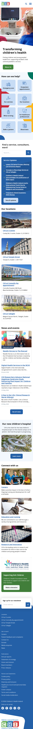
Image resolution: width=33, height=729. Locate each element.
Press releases (6, 668)
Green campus (6, 690)
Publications (5, 654)
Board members (6, 665)
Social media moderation (9, 695)
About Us (8, 67)
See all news (16, 412)
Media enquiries (6, 645)
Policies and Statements (8, 674)
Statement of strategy (8, 659)
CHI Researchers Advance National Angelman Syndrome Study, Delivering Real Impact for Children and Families (15, 380)
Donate (3, 642)
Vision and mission (7, 662)
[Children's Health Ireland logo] (5, 3)
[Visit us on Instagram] (14, 708)
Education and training (10, 517)
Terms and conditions (8, 692)
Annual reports (6, 657)
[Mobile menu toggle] (30, 4)
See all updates (11, 200)
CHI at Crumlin (9, 231)
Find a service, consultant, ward (15, 146)
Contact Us (5, 640)
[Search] (28, 152)
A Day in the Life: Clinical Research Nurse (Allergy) (15, 396)
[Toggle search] (26, 4)
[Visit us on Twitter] (2, 708)
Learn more (17, 456)
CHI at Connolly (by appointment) (11, 284)
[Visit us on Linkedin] (10, 708)
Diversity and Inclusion (8, 682)
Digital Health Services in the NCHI (15, 365)
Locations (4, 614)
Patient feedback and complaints (12, 637)
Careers (4, 487)
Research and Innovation (11, 545)
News (3, 648)
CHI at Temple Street (11, 257)
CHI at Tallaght (9, 314)
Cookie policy (5, 676)
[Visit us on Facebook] (6, 708)
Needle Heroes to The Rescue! (15, 351)
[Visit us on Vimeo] (19, 708)
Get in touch (5, 631)
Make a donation (12, 587)
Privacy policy (5, 679)
